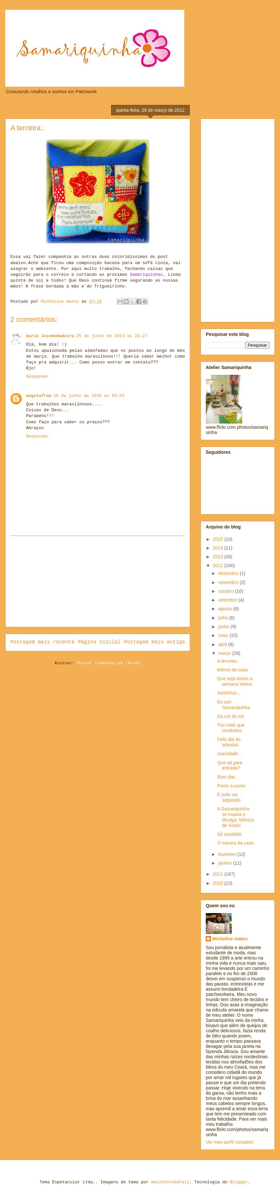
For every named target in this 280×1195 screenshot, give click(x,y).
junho (224, 626)
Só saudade (229, 834)
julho (223, 617)
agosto (225, 608)
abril (223, 644)
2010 (218, 883)
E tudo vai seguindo (229, 797)
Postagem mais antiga (154, 642)
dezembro (229, 573)
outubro (226, 591)
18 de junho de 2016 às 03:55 (88, 395)
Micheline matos (230, 938)
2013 (218, 556)
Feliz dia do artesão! (229, 742)
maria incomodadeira (50, 336)
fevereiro (227, 854)
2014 (218, 548)
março (225, 653)
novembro (229, 582)
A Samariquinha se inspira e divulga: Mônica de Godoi (235, 817)
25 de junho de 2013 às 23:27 (111, 336)
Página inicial (99, 642)
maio (223, 635)
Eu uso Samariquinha (233, 704)
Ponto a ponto (231, 785)
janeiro (225, 863)
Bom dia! (226, 777)
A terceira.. (228, 661)
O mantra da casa (235, 842)
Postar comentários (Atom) (109, 663)
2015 (218, 539)
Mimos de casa (232, 669)
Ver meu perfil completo (230, 1142)
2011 (218, 874)
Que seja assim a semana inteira (234, 681)
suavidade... (229, 753)
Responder (37, 376)
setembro (228, 600)
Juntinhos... (229, 692)
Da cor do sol (230, 716)
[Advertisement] (98, 581)
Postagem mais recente (42, 642)
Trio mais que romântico (231, 727)
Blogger (239, 1182)
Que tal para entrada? (229, 765)
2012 (218, 565)
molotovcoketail (170, 1182)
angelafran (38, 395)
